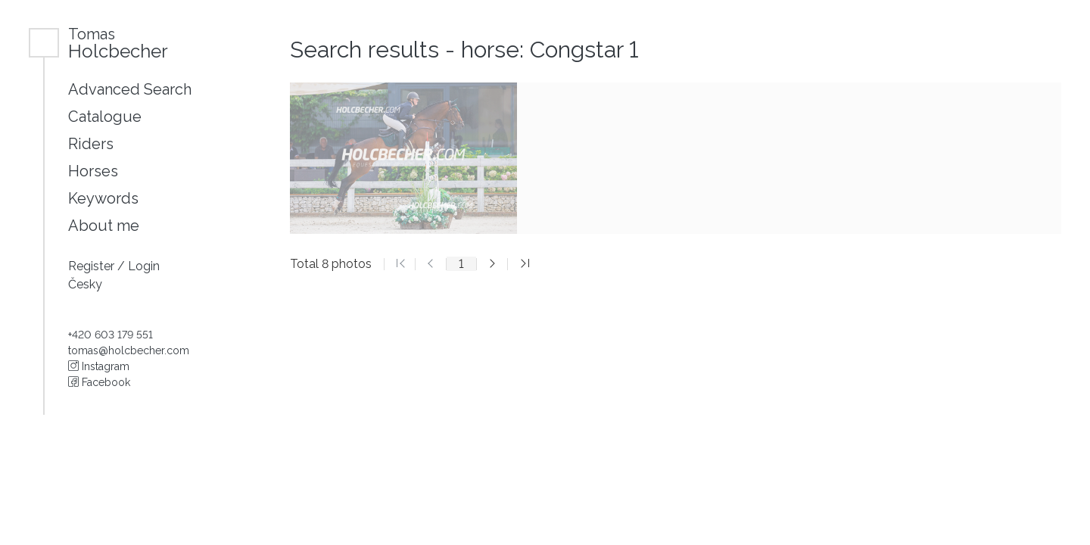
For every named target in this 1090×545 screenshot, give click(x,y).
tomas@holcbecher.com (128, 350)
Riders (91, 144)
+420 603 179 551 (110, 335)
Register (92, 266)
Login (144, 266)
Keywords (103, 198)
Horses (93, 171)
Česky (85, 284)
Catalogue (105, 116)
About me (103, 225)
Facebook (99, 382)
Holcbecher (118, 43)
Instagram (98, 366)
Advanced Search (130, 89)
